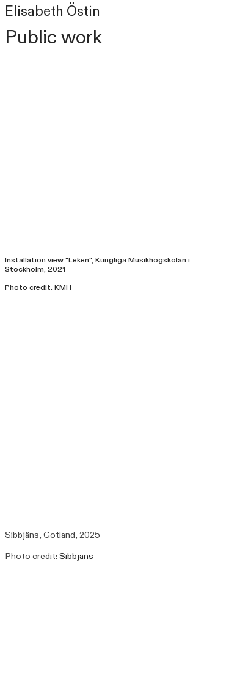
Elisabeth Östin (52, 11)
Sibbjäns (76, 556)
